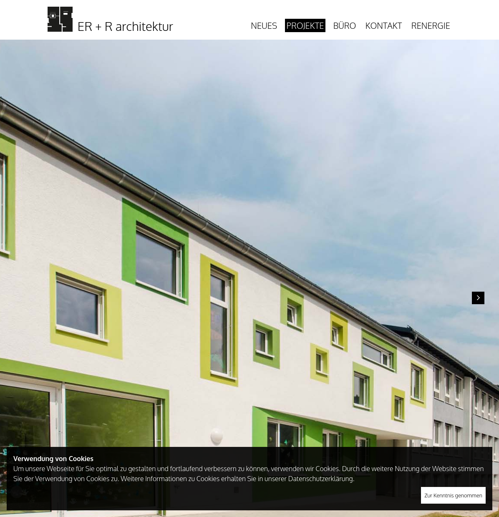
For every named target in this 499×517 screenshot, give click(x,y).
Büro (344, 25)
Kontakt (383, 25)
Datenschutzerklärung (320, 478)
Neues (264, 25)
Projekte (305, 25)
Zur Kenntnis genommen (453, 495)
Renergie (430, 25)
